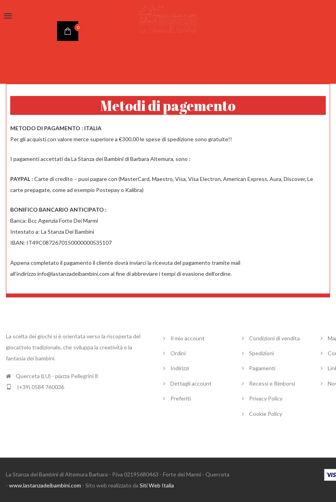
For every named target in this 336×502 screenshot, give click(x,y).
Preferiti (180, 398)
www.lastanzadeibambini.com (45, 485)
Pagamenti (262, 368)
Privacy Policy (265, 398)
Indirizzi (179, 368)
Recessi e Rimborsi (272, 383)
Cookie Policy (265, 413)
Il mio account (187, 338)
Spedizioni (261, 353)
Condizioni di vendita (274, 338)
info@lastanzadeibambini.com (73, 273)
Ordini (178, 353)
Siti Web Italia (157, 485)
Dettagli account (191, 383)
